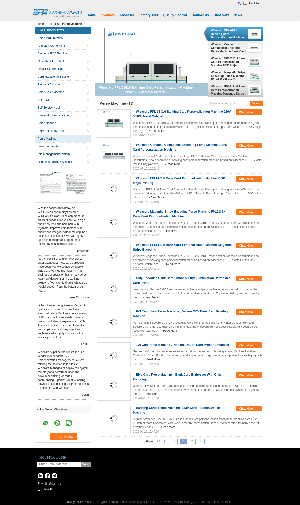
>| (210, 441)
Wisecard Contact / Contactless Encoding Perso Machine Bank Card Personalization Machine (228, 48)
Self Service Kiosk (49, 107)
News (237, 15)
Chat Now (221, 15)
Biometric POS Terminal (53, 53)
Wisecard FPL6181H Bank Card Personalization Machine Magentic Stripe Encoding (228, 90)
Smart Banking (47, 123)
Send (85, 464)
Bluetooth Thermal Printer (54, 115)
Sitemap (55, 484)
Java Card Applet (48, 146)
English (253, 3)
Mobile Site (46, 489)
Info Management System (54, 154)
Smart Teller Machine (51, 92)
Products (108, 15)
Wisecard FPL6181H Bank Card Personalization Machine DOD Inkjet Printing (228, 62)
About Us (127, 15)
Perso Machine (47, 138)
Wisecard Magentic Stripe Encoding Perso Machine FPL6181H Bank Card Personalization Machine (228, 76)
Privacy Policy (74, 502)
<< (174, 441)
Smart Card (45, 100)
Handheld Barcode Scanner (55, 161)
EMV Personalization (51, 131)
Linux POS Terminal (50, 69)
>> (201, 441)
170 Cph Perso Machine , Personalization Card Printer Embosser (182, 344)
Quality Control (175, 15)
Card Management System (54, 76)
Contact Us (200, 15)
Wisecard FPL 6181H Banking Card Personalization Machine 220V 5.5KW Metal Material (227, 34)
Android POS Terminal (52, 45)
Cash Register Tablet (51, 61)
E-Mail (42, 484)
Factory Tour (149, 15)
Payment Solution (49, 84)
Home (91, 15)
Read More (157, 131)
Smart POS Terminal (50, 38)
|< (165, 441)
